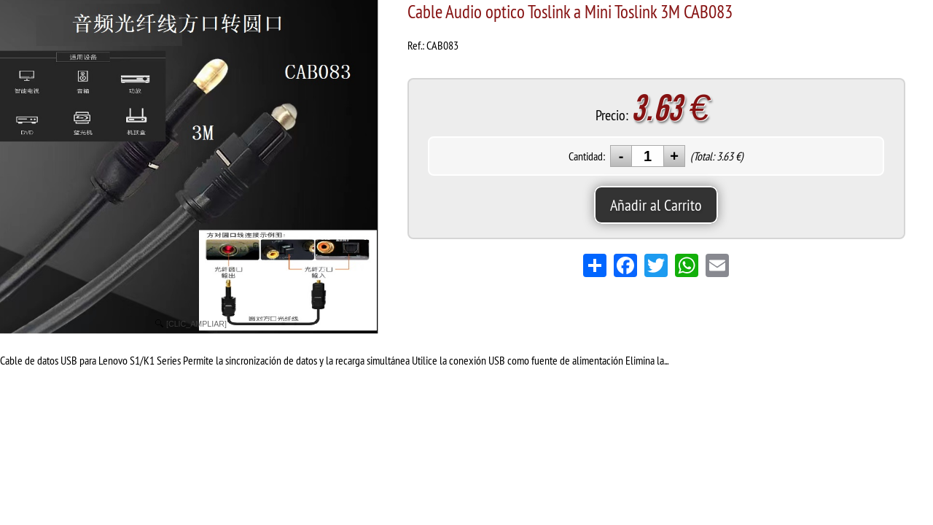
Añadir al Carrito (656, 205)
